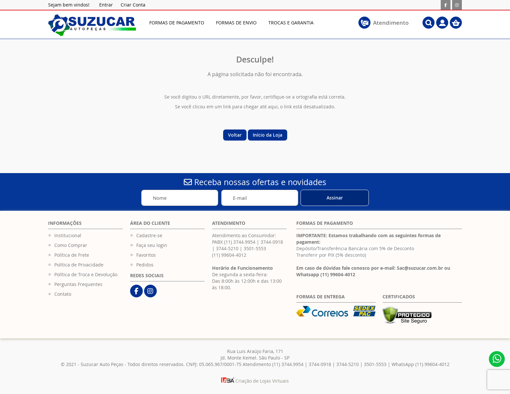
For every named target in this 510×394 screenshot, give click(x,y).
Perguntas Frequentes (78, 284)
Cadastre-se (149, 235)
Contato (62, 294)
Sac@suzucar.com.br (420, 268)
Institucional (67, 235)
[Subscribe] (335, 198)
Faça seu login (151, 245)
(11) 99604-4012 (229, 255)
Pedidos (145, 265)
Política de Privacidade (78, 265)
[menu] (243, 23)
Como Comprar (70, 245)
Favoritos (146, 255)
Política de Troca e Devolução (85, 274)
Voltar (235, 135)
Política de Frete (71, 255)
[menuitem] (176, 23)
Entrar (106, 5)
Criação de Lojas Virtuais (255, 381)
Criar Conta (133, 5)
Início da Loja (267, 135)
